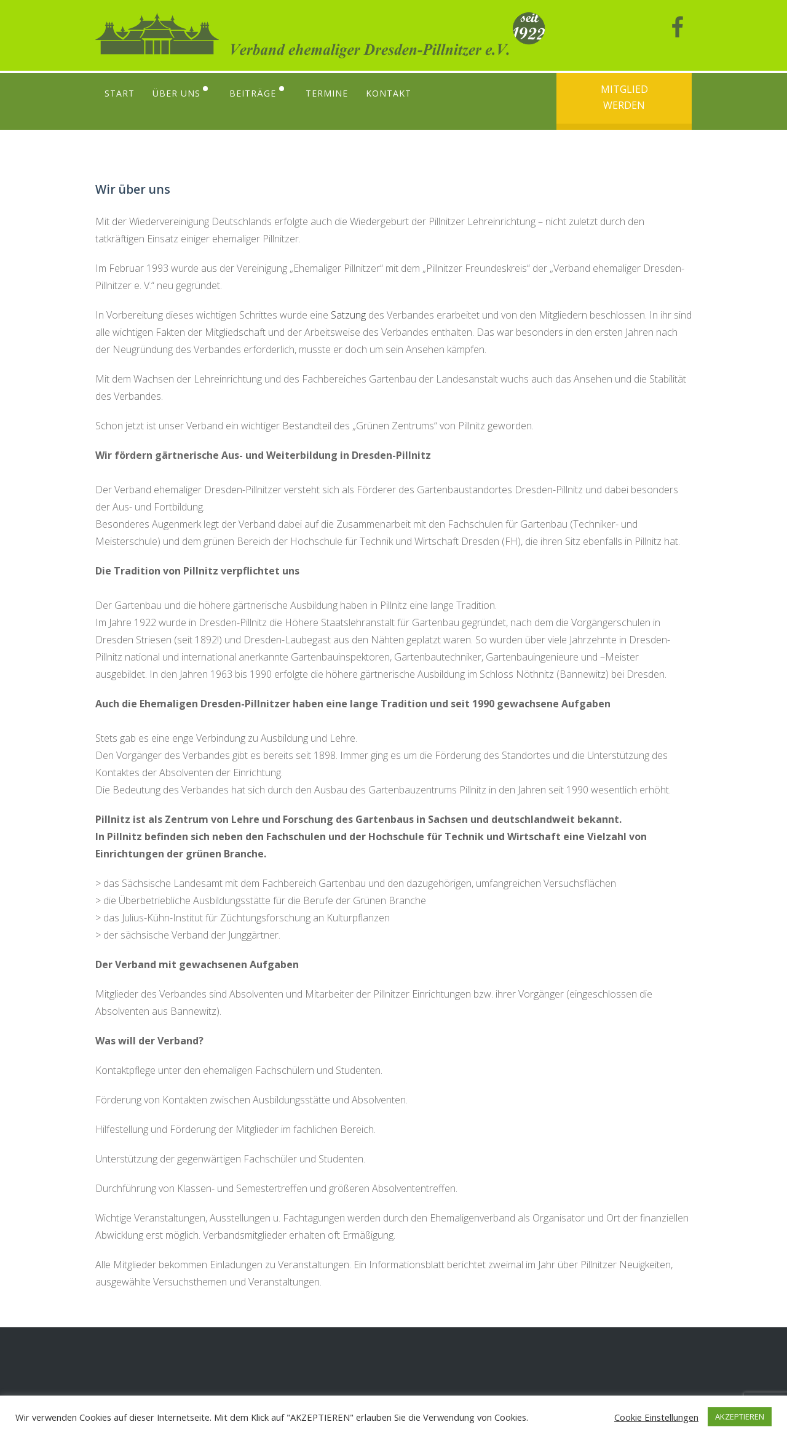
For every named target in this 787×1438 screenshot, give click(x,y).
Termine (330, 93)
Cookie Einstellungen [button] (656, 1417)
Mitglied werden (624, 97)
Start (120, 93)
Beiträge (255, 93)
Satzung (348, 315)
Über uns (177, 93)
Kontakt (393, 93)
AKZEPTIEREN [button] (739, 1416)
